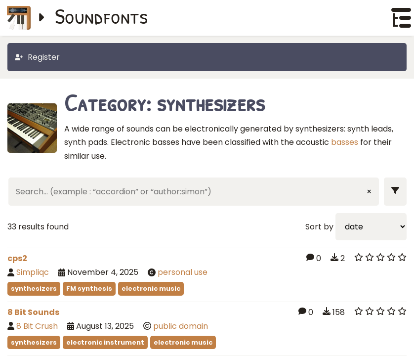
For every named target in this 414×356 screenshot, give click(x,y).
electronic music (151, 288)
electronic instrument (105, 342)
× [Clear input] (369, 191)
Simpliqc (32, 272)
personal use (182, 272)
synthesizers (34, 288)
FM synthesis (89, 288)
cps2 (17, 258)
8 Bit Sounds (33, 312)
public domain (180, 326)
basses (344, 142)
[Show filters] (395, 192)
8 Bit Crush (37, 326)
